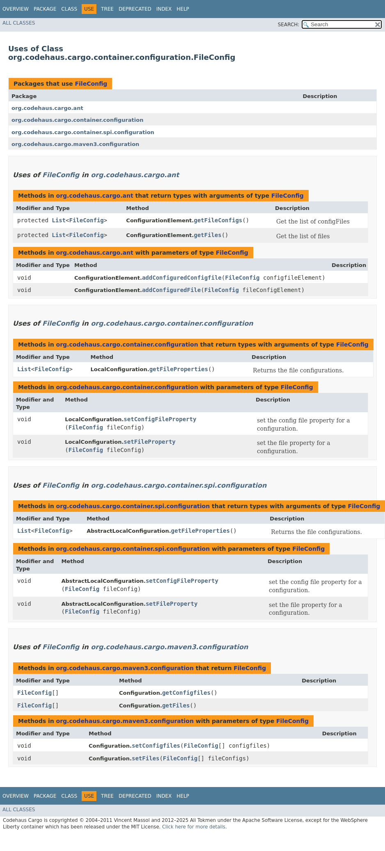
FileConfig (91, 83)
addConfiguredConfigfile (182, 277)
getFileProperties (178, 369)
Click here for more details (193, 827)
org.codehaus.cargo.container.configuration (77, 120)
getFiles (207, 235)
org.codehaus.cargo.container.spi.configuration (82, 132)
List (59, 220)
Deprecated (135, 9)
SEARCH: (289, 24)
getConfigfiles (186, 692)
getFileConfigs (218, 220)
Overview (15, 9)
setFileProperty (149, 441)
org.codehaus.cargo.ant (47, 108)
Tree (107, 9)
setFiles (145, 758)
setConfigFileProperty (160, 419)
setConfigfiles (156, 745)
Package (45, 9)
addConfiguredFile (171, 290)
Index (164, 9)
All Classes (18, 23)
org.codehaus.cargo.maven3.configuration (75, 144)
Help (182, 9)
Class (69, 9)
